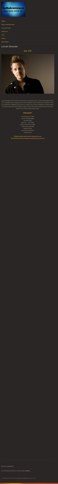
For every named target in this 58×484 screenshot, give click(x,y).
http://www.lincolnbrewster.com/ (32, 136)
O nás (2, 35)
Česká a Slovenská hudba (7, 24)
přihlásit (27, 470)
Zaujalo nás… (5, 31)
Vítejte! (3, 21)
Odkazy (3, 38)
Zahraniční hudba (6, 28)
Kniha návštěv (5, 41)
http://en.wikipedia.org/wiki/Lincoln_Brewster (32, 138)
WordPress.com (31, 478)
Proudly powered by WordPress (9, 478)
